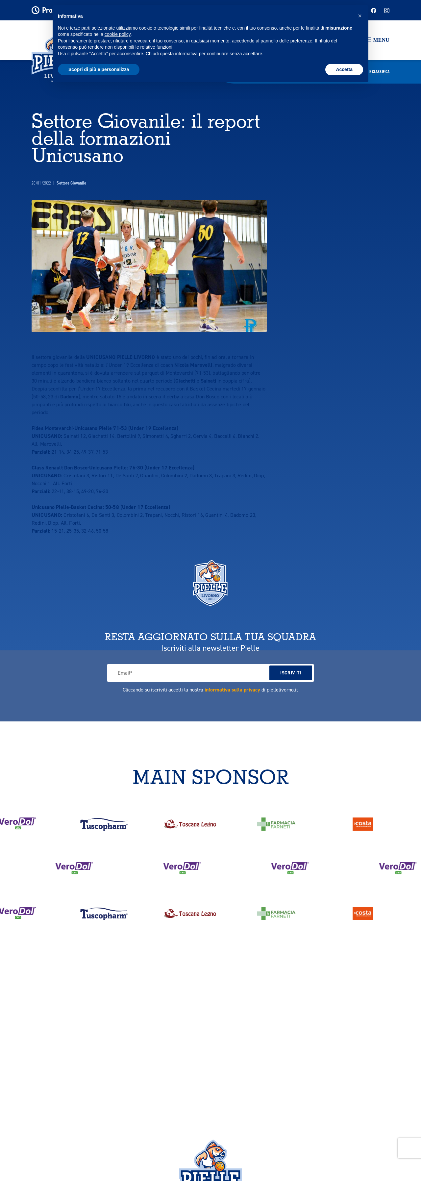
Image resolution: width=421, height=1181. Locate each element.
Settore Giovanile (71, 183)
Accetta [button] (344, 69)
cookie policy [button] (118, 34)
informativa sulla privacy (232, 689)
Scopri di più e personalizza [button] (98, 69)
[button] (377, 40)
